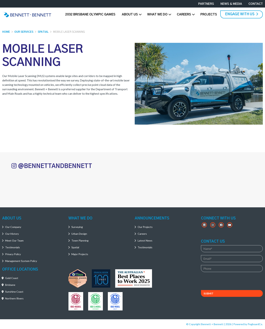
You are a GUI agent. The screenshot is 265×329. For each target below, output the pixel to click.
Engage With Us (241, 14)
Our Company (13, 226)
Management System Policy (21, 260)
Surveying (77, 226)
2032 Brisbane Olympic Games (90, 14)
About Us (130, 14)
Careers (184, 14)
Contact (255, 3)
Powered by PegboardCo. (248, 324)
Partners (206, 3)
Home (6, 32)
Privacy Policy (13, 254)
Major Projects (79, 254)
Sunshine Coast (14, 291)
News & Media (231, 3)
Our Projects (145, 226)
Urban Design (79, 233)
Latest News (145, 240)
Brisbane (10, 284)
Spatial (43, 32)
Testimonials (12, 247)
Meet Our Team (14, 240)
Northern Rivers (14, 298)
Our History (12, 233)
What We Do (157, 14)
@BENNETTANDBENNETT (51, 166)
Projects (208, 14)
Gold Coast (11, 278)
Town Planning (80, 240)
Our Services (23, 32)
